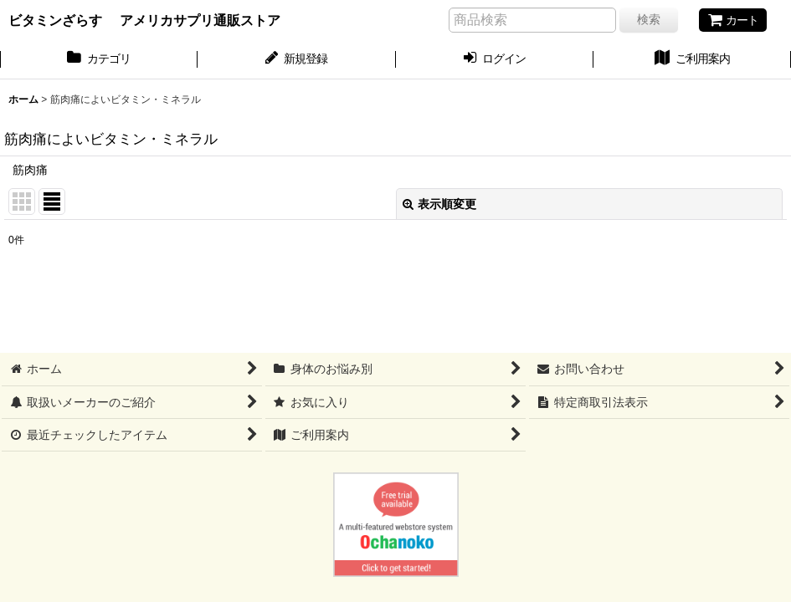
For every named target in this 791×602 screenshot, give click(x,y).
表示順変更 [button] (439, 204)
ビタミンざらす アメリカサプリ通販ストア (144, 20)
